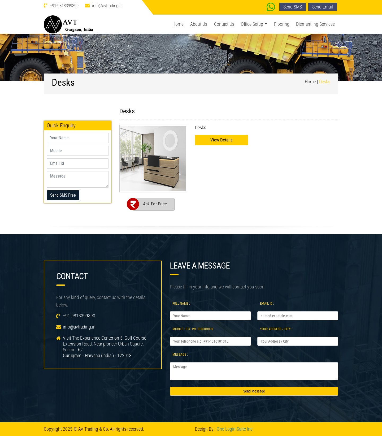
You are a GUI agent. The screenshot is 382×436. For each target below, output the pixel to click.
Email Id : (267, 303)
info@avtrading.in (107, 5)
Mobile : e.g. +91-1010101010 (192, 329)
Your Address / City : (276, 329)
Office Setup (252, 24)
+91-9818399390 (64, 5)
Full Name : (181, 303)
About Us (198, 24)
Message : (180, 354)
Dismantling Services (315, 24)
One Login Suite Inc (235, 429)
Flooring (281, 24)
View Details (221, 140)
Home (178, 24)
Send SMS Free (63, 195)
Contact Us (224, 24)
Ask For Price (155, 203)
